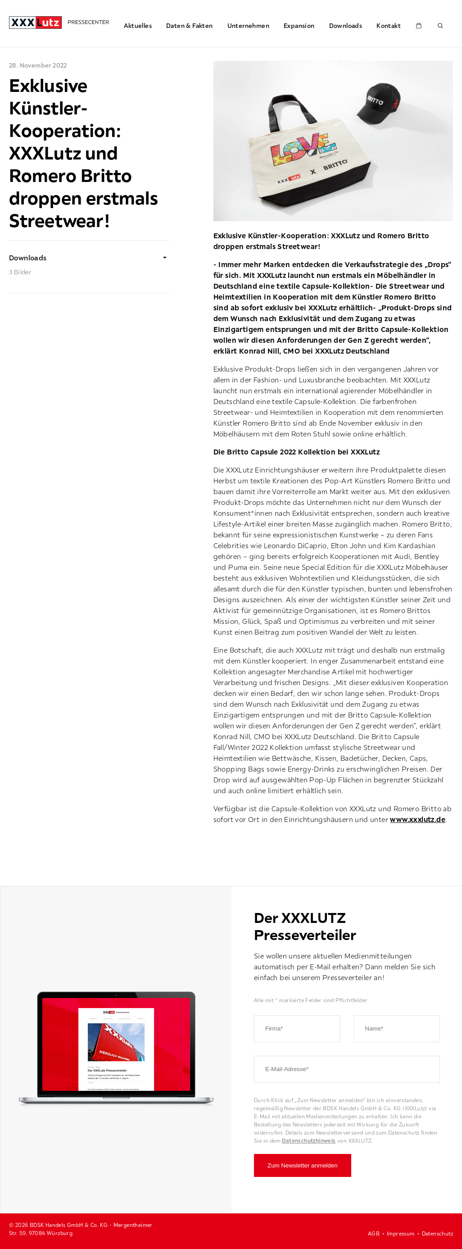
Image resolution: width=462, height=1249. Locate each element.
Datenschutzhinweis (308, 1140)
